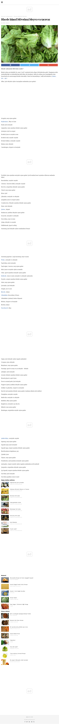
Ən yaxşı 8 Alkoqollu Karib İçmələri (19, 660)
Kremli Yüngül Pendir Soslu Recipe (19, 584)
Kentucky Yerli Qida (15, 515)
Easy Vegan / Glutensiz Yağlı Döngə (19, 604)
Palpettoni (12, 640)
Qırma (3, 209)
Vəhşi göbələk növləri (15, 502)
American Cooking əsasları (7, 16)
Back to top (29, 717)
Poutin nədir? (13, 529)
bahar (54, 76)
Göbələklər (4, 295)
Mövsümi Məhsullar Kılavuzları (20, 16)
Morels (3, 292)
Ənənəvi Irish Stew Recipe (16, 620)
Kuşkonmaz (4, 121)
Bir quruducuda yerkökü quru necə (19, 627)
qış (5, 78)
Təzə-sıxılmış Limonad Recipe (18, 653)
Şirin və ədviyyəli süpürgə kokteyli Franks (20, 613)
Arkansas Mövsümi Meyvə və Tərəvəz (19, 489)
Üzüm (3, 260)
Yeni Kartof (4, 308)
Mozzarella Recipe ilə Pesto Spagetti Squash (21, 578)
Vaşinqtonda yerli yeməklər (17, 482)
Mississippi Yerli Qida (15, 509)
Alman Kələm (13, 597)
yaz (2, 78)
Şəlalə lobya (4, 438)
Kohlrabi (3, 276)
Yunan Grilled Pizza (15, 633)
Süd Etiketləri (13, 522)
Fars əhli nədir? (14, 646)
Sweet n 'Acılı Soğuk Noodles (17, 591)
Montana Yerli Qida (15, 495)
